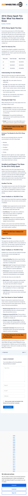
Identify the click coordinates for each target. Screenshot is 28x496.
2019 (14, 468)
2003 (14, 440)
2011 (14, 454)
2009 (14, 451)
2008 (14, 449)
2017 (14, 464)
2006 (14, 446)
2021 (14, 471)
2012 (14, 456)
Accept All (14, 485)
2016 (14, 463)
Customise (14, 489)
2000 (14, 435)
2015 (14, 461)
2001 (14, 437)
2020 (14, 469)
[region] (14, 484)
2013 (14, 457)
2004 (14, 442)
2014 (14, 459)
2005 (14, 444)
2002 (14, 439)
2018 (14, 466)
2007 (14, 447)
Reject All (14, 493)
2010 (14, 452)
